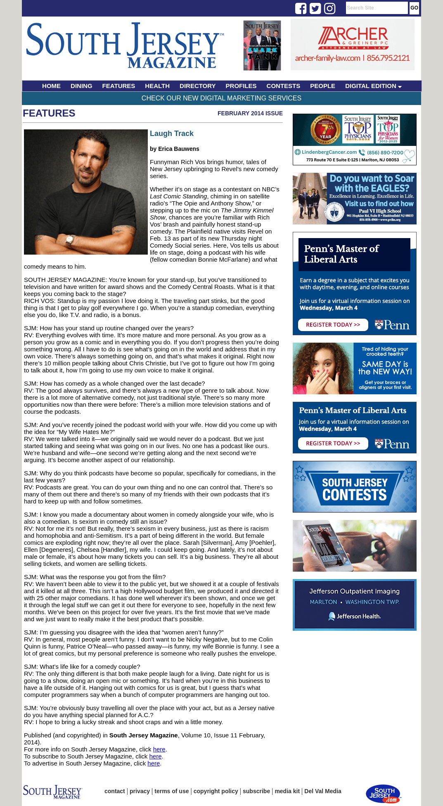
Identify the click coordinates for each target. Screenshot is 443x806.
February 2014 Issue (250, 113)
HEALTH (157, 85)
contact (114, 791)
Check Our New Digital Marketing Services (221, 98)
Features (49, 113)
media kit (287, 791)
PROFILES (241, 85)
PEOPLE (322, 85)
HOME (51, 85)
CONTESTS (284, 85)
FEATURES (118, 85)
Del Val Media (322, 791)
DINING (81, 85)
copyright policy (216, 791)
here (159, 749)
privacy (140, 791)
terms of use (171, 791)
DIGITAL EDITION (373, 85)
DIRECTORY (198, 85)
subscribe (256, 791)
